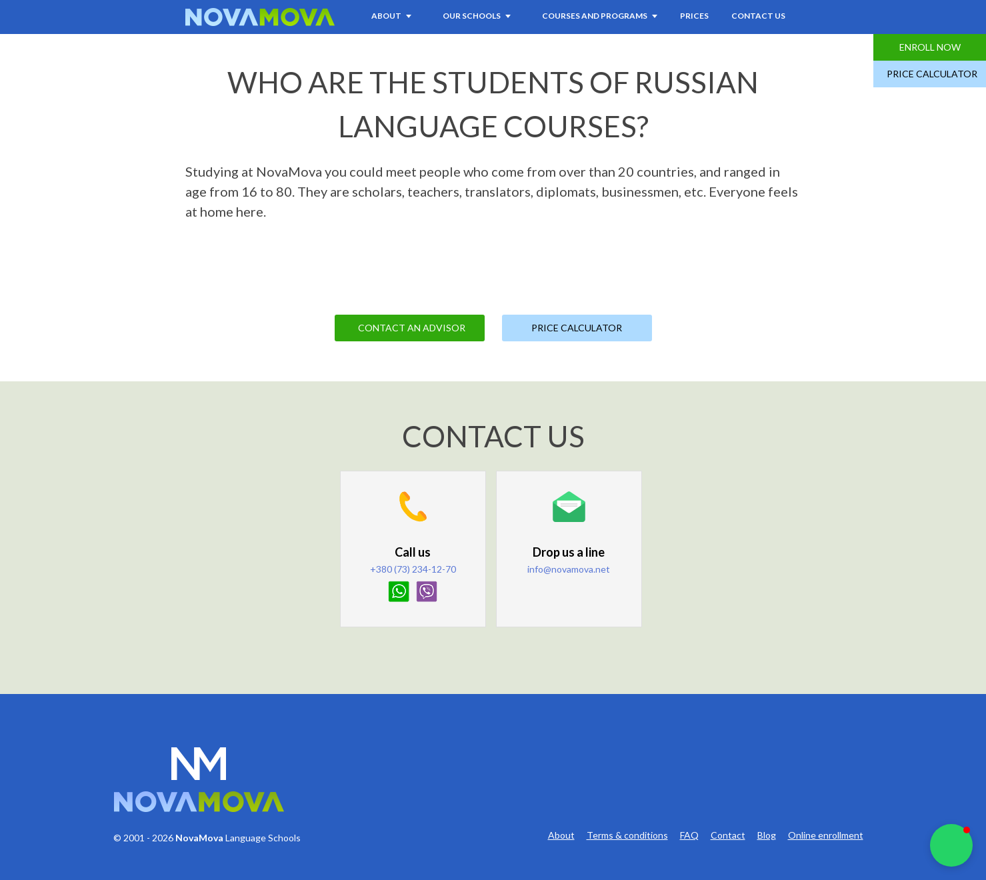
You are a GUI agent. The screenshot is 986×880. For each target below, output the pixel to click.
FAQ (689, 835)
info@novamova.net (568, 569)
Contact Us (758, 16)
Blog (766, 835)
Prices (694, 16)
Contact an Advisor (411, 327)
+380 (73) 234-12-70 (413, 569)
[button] (951, 845)
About (561, 835)
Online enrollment (825, 835)
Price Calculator (932, 73)
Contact (728, 835)
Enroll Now (930, 47)
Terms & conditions (627, 835)
